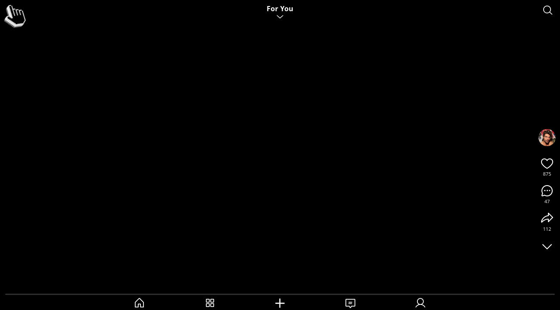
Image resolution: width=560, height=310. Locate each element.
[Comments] (547, 190)
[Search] (548, 10)
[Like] (547, 163)
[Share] (547, 218)
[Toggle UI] (547, 246)
